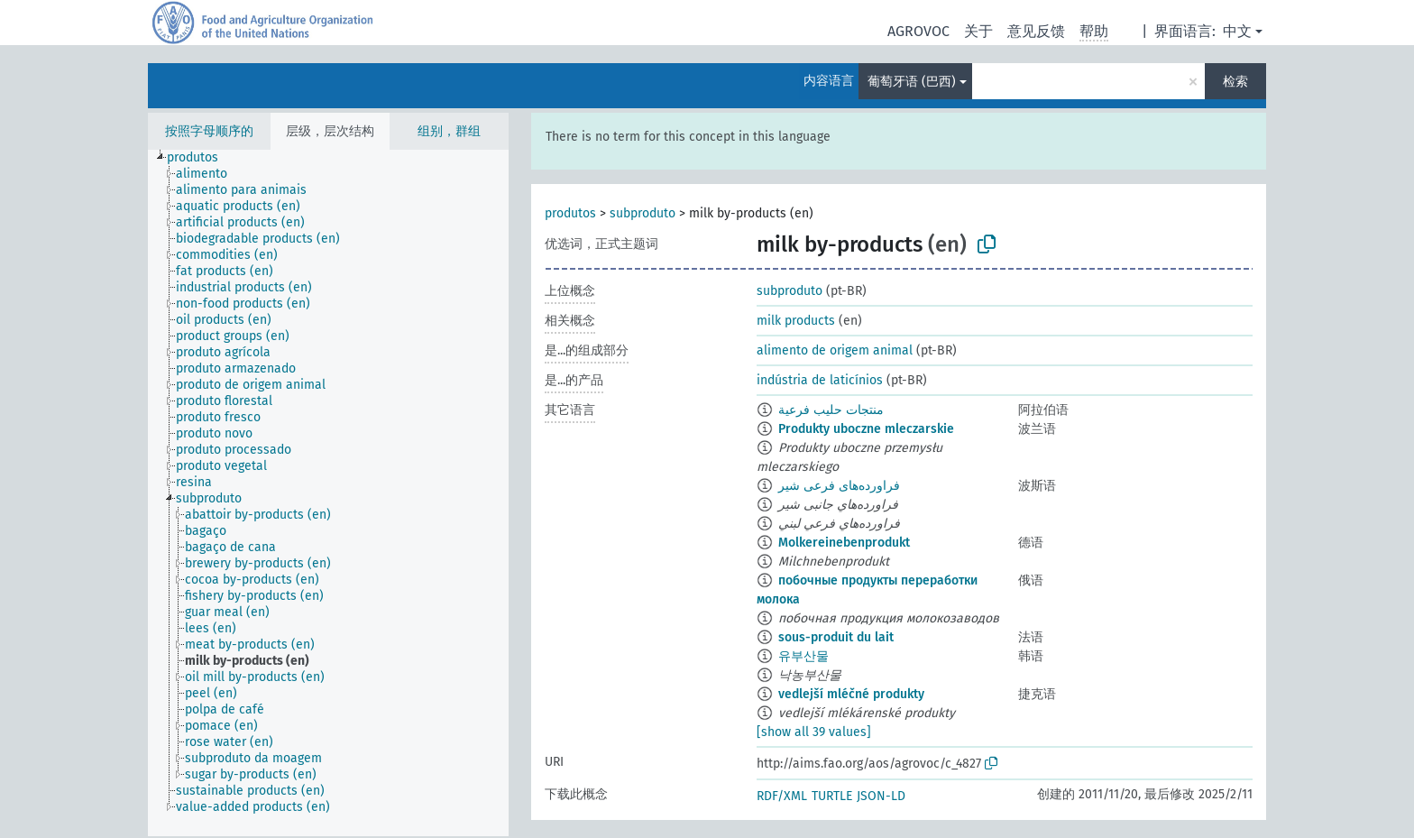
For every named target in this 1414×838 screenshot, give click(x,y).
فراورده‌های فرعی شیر (839, 485)
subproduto (642, 213)
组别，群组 (449, 131)
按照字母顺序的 (209, 131)
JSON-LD (881, 796)
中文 (1237, 31)
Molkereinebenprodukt (844, 542)
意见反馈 (1036, 31)
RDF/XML (782, 796)
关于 (978, 31)
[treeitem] (200, 158)
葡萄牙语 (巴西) (912, 81)
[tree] (328, 493)
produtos (570, 213)
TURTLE (832, 796)
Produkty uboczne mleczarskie (866, 429)
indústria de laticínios (820, 380)
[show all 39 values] (814, 732)
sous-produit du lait (836, 637)
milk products (796, 320)
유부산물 (803, 656)
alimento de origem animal (835, 350)
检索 (1235, 81)
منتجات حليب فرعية (831, 410)
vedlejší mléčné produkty (851, 694)
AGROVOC (918, 31)
